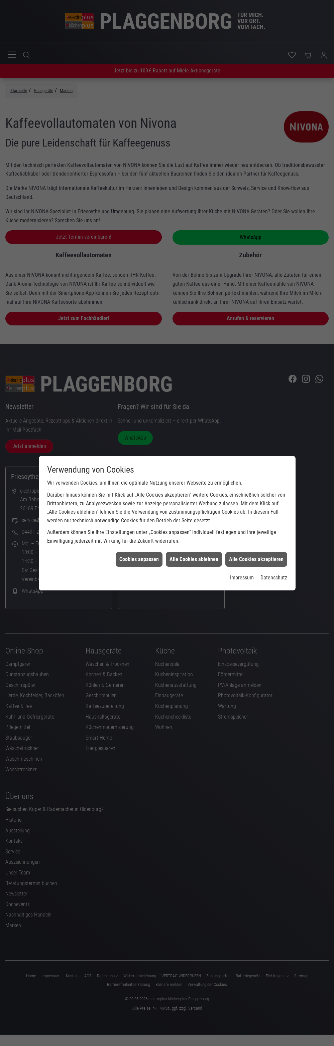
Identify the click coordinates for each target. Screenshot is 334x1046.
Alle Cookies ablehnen (194, 543)
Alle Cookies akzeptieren (256, 543)
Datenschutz (273, 561)
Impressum (242, 561)
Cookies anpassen (139, 543)
